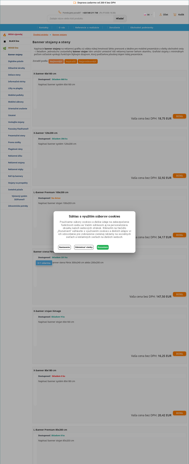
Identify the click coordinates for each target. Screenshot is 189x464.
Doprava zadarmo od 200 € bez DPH (94, 3)
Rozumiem (103, 247)
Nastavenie (64, 247)
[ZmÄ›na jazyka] (148, 14)
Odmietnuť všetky (84, 247)
